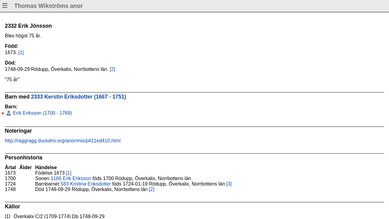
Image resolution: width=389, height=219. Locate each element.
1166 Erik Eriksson (70, 178)
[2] (112, 69)
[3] (229, 183)
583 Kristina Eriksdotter (85, 183)
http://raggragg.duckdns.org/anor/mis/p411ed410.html (63, 140)
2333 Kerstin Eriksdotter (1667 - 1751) (78, 97)
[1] (21, 52)
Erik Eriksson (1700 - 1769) (42, 113)
